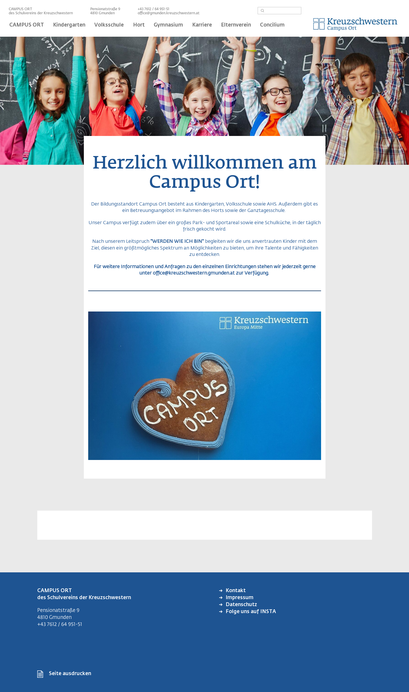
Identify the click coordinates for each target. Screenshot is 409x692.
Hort (139, 25)
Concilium (272, 25)
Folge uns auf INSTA (250, 611)
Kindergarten (69, 25)
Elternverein (236, 25)
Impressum (239, 597)
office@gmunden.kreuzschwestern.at (168, 13)
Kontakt (235, 590)
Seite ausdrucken (70, 673)
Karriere (202, 25)
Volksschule (109, 25)
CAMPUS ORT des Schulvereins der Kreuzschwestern (41, 11)
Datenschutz (240, 604)
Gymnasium (168, 25)
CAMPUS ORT (26, 25)
